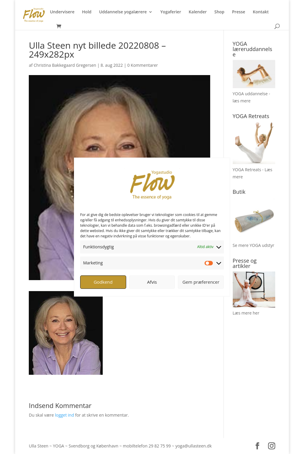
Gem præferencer (201, 282)
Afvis (152, 282)
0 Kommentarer (142, 65)
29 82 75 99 (159, 446)
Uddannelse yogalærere (123, 12)
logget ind (64, 415)
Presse (238, 12)
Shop (219, 12)
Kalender (198, 12)
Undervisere (62, 12)
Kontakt (261, 12)
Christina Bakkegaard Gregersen (65, 65)
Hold (86, 12)
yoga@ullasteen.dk (193, 446)
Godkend (103, 282)
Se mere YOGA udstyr (253, 245)
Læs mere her (246, 313)
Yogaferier (170, 12)
